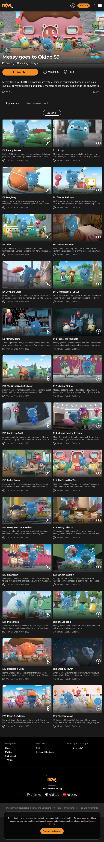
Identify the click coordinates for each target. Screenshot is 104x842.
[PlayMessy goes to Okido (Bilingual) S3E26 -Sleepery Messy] (77, 699)
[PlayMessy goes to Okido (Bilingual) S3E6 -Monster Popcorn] (77, 227)
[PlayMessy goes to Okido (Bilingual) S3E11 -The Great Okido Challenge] (26, 369)
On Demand (10, 756)
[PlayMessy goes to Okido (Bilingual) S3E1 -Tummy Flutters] (26, 133)
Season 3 (51, 113)
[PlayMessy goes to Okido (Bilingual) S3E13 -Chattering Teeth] (26, 416)
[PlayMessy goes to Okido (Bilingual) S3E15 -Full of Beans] (26, 463)
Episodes (12, 103)
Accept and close (52, 831)
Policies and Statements (87, 808)
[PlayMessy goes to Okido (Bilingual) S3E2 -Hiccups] (77, 133)
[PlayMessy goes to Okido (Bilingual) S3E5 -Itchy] (26, 227)
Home (8, 748)
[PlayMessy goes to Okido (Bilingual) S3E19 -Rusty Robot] (26, 557)
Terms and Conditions (41, 808)
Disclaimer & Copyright (63, 808)
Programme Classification (17, 808)
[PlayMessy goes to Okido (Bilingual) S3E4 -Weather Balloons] (77, 180)
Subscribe (83, 5)
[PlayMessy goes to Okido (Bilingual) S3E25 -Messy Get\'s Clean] (26, 699)
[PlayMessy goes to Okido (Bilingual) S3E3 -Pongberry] (26, 180)
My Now (8, 752)
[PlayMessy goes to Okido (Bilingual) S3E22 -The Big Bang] (77, 605)
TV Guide (9, 760)
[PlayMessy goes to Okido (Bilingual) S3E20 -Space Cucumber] (77, 557)
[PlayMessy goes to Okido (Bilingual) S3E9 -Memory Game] (26, 322)
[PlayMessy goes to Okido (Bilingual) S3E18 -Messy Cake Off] (77, 510)
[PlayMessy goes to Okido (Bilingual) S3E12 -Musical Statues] (77, 369)
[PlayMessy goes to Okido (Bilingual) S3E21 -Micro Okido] (26, 605)
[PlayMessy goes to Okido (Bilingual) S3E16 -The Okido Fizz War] (77, 463)
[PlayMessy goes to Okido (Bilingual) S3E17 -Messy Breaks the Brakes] (26, 510)
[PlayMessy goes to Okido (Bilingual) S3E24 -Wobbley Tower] (77, 652)
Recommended (37, 103)
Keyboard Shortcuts (45, 752)
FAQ (38, 748)
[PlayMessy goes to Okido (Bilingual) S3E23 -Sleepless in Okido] (26, 652)
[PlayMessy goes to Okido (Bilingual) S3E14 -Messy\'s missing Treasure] (77, 416)
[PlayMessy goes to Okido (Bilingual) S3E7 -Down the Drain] (26, 275)
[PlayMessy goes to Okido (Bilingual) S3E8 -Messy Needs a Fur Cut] (77, 275)
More (96, 92)
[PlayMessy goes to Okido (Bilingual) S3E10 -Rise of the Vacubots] (77, 322)
